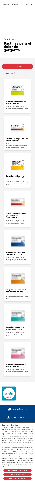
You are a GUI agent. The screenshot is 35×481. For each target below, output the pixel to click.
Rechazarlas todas (17, 474)
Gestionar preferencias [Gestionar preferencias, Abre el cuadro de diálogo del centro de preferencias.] (17, 478)
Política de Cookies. (14, 460)
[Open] (27, 4)
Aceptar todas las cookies (17, 470)
